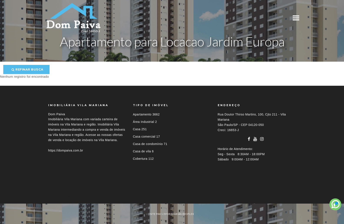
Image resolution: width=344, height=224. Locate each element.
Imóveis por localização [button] (66, 195)
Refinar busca (27, 69)
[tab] (172, 195)
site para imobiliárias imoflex (172, 213)
